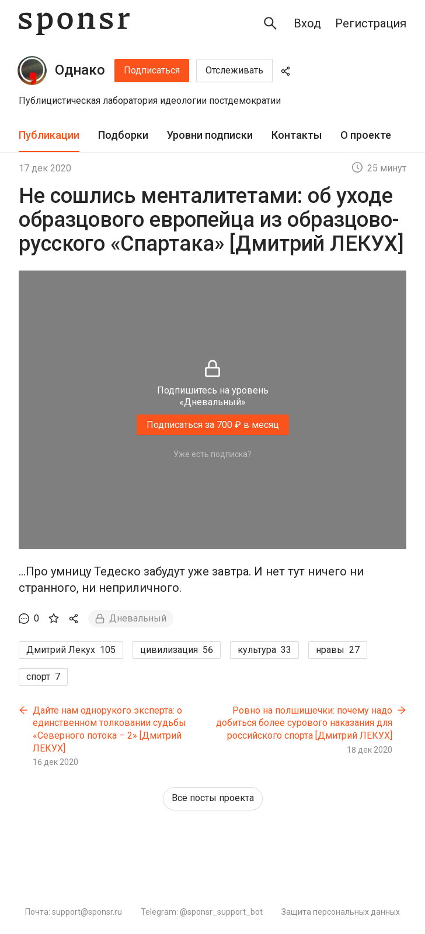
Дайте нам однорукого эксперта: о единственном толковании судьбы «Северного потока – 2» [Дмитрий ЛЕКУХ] (109, 729)
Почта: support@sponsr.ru (73, 912)
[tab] (49, 135)
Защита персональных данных (340, 912)
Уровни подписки (210, 135)
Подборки (123, 135)
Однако (80, 70)
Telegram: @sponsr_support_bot (202, 912)
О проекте (365, 135)
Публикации (49, 135)
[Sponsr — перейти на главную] (74, 23)
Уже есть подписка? (212, 454)
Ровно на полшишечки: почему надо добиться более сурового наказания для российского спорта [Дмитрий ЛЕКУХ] (304, 723)
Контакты (296, 135)
